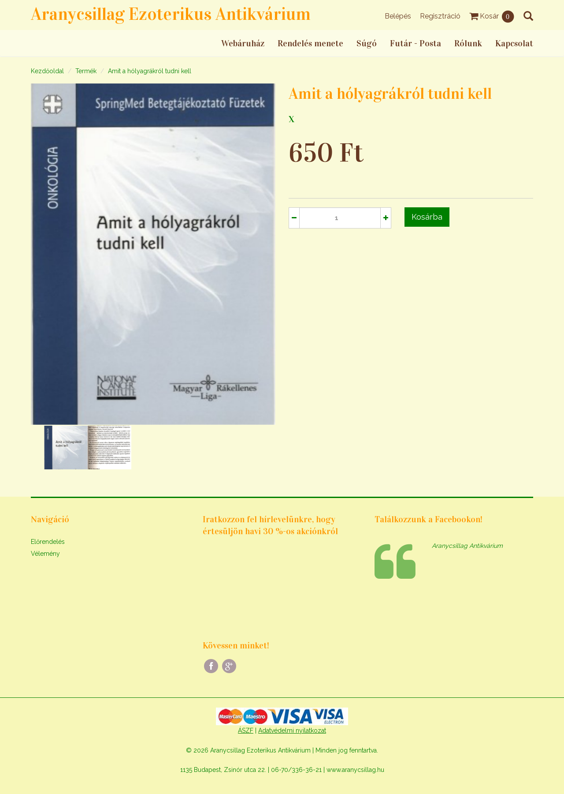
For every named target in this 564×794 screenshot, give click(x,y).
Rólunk (468, 43)
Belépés (398, 16)
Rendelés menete (310, 43)
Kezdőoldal (47, 71)
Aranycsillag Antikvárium (467, 545)
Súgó (366, 43)
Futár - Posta (415, 43)
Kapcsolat (514, 43)
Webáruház (242, 43)
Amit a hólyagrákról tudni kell (149, 71)
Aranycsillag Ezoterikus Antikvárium (171, 14)
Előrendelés (48, 541)
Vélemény (45, 553)
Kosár (492, 16)
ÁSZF (245, 730)
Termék (85, 71)
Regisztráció (440, 16)
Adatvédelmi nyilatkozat (292, 730)
